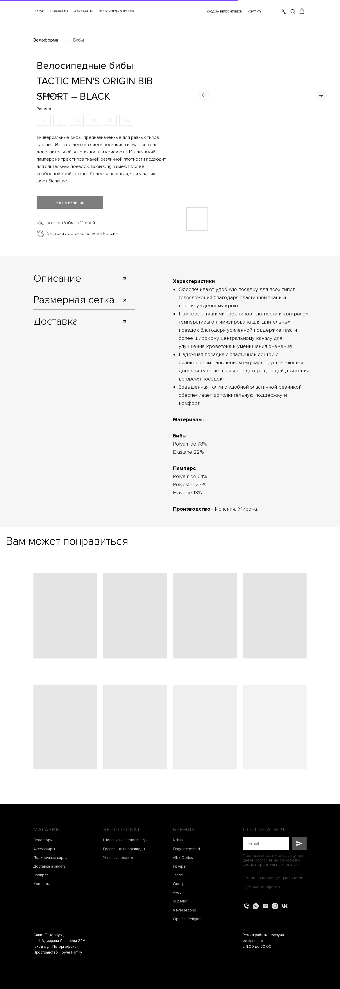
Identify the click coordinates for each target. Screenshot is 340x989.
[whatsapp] (256, 906)
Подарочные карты (50, 857)
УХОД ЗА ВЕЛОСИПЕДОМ (225, 11)
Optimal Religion (187, 919)
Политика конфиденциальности (273, 877)
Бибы (78, 40)
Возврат (40, 875)
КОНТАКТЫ (255, 11)
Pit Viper (180, 866)
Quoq (178, 884)
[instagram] (275, 906)
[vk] (284, 906)
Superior (180, 901)
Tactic (178, 875)
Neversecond (184, 910)
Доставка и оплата (49, 866)
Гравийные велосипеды (124, 849)
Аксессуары (44, 849)
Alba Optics (183, 857)
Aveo (177, 892)
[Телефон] (246, 906)
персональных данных (276, 864)
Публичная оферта (261, 886)
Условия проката (118, 857)
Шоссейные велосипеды (125, 840)
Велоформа (45, 40)
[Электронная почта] (265, 906)
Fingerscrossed (186, 849)
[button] (83, 11)
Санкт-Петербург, (48, 935)
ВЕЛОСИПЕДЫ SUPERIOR (116, 11)
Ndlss (178, 840)
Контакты (41, 884)
